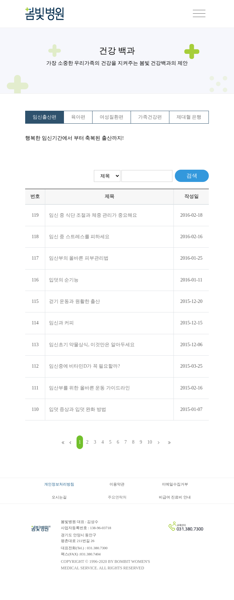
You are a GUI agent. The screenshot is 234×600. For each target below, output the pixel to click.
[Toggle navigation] (199, 13)
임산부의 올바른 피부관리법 (78, 258)
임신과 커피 (61, 322)
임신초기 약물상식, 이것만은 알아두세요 (92, 344)
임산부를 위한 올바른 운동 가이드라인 (89, 387)
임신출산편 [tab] (44, 117)
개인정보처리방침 (59, 484)
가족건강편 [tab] (150, 117)
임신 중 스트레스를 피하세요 (79, 236)
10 (149, 442)
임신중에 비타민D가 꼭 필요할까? (84, 366)
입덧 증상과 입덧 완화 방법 (77, 409)
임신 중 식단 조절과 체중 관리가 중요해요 (93, 215)
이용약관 (117, 484)
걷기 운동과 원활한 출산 (74, 301)
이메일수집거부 (175, 484)
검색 (191, 176)
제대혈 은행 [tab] (189, 117)
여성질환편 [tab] (111, 117)
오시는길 (59, 497)
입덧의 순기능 (64, 279)
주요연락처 (117, 497)
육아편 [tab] (78, 117)
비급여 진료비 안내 (175, 497)
